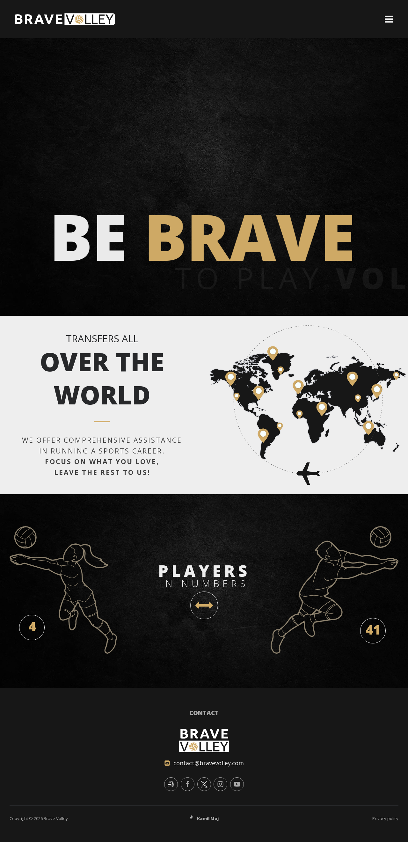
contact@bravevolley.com (208, 763)
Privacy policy (385, 818)
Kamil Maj (208, 818)
